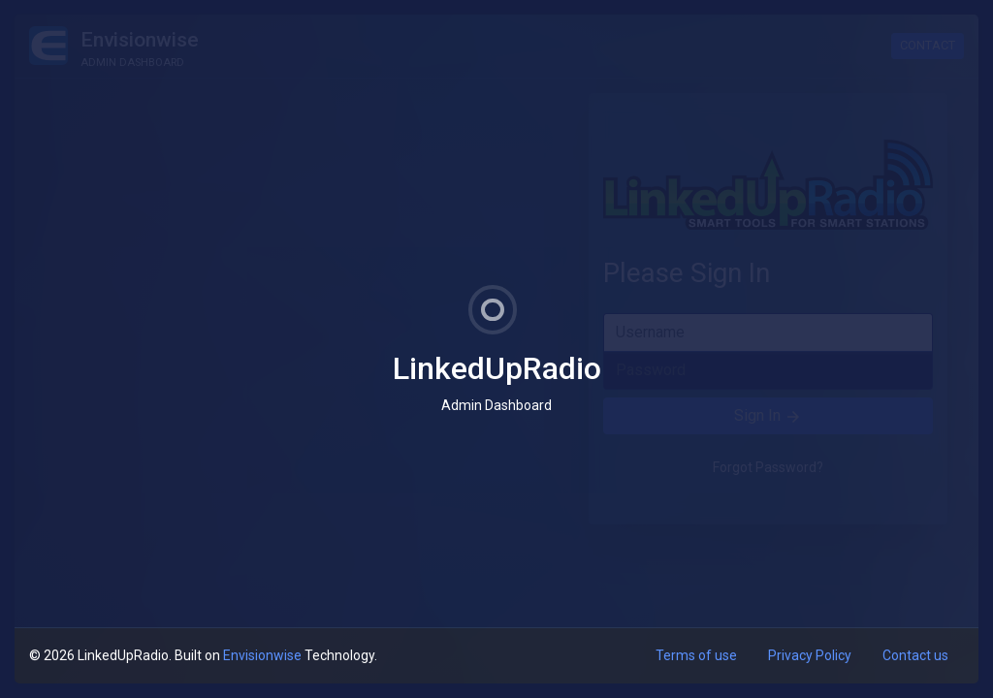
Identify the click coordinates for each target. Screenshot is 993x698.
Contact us (915, 655)
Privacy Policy (809, 655)
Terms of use (696, 655)
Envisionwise (262, 655)
